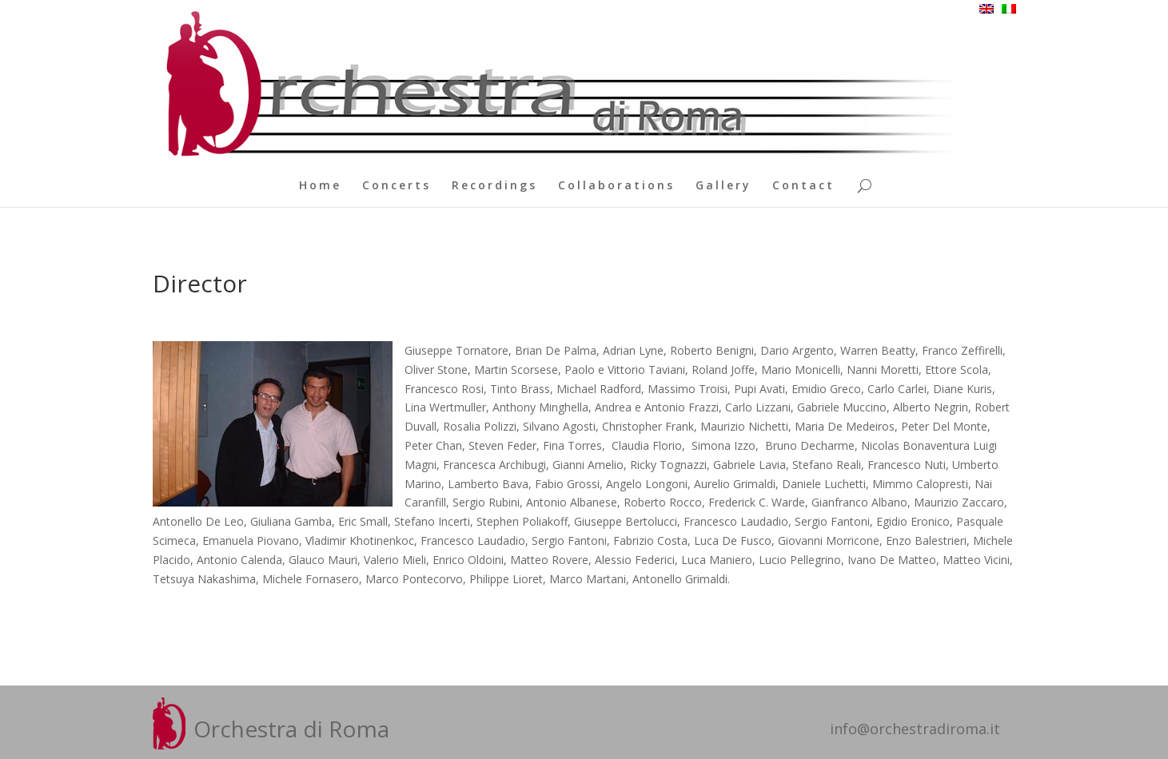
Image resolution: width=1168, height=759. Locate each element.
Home (320, 186)
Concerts (396, 186)
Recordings (494, 186)
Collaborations (616, 186)
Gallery (723, 186)
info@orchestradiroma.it (915, 728)
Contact (803, 186)
